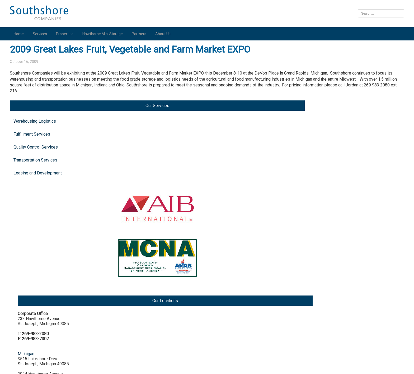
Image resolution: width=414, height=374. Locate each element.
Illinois (338, 242)
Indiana (338, 176)
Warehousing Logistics (37, 69)
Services (42, 34)
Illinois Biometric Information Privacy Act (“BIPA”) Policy (207, 367)
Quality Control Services (38, 95)
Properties (67, 34)
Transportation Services (38, 107)
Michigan (340, 106)
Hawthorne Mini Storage (105, 34)
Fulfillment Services (34, 82)
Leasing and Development (40, 120)
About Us (165, 34)
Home (21, 34)
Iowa (336, 282)
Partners (141, 34)
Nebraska (340, 322)
